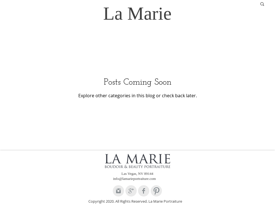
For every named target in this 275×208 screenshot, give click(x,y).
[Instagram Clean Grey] (118, 190)
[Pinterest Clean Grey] (156, 190)
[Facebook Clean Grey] (143, 190)
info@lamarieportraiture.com (134, 179)
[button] (262, 4)
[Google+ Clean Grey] (131, 190)
